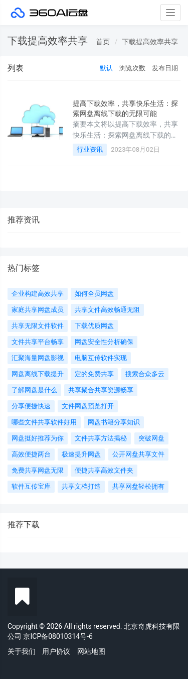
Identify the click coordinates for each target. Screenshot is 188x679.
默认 (106, 68)
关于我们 (22, 651)
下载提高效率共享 (150, 42)
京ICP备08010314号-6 (57, 636)
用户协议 (56, 651)
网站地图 (91, 651)
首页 (103, 42)
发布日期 (165, 68)
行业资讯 (90, 149)
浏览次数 (132, 68)
